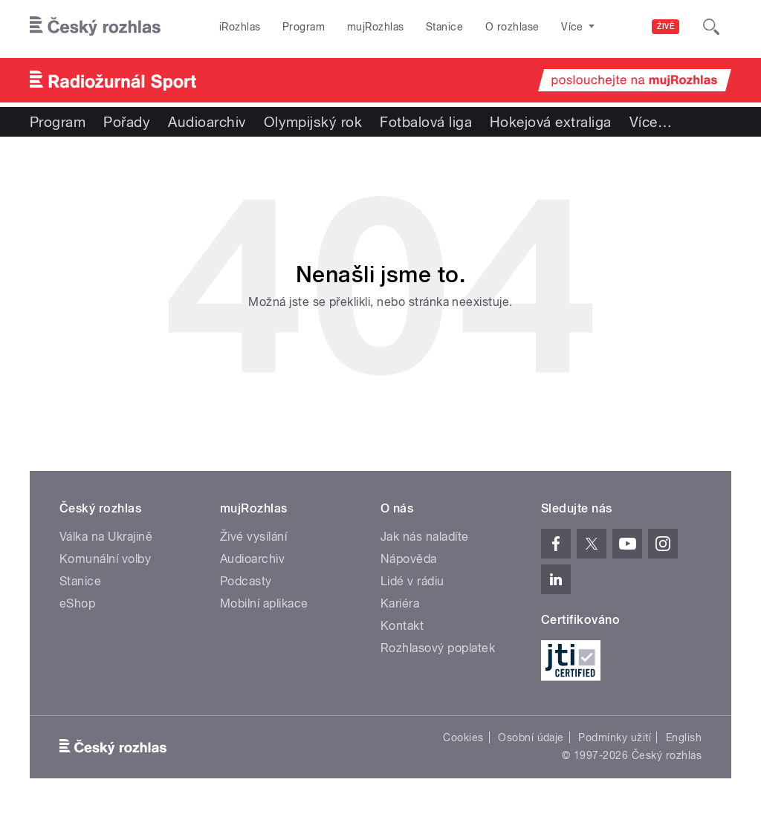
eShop (77, 603)
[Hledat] (711, 26)
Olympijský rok (313, 122)
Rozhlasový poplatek (437, 648)
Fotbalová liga (426, 122)
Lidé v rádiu (412, 581)
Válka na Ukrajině (105, 537)
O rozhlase (512, 27)
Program (303, 27)
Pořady (126, 122)
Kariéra (399, 603)
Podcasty (246, 581)
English (684, 737)
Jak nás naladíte (424, 537)
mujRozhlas (375, 27)
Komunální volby (105, 559)
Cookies (463, 737)
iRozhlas (240, 27)
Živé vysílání (253, 537)
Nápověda (408, 559)
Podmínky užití (614, 737)
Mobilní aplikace (264, 603)
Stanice (444, 27)
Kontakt (402, 626)
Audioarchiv (206, 122)
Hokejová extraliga (551, 122)
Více (650, 122)
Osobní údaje (531, 737)
